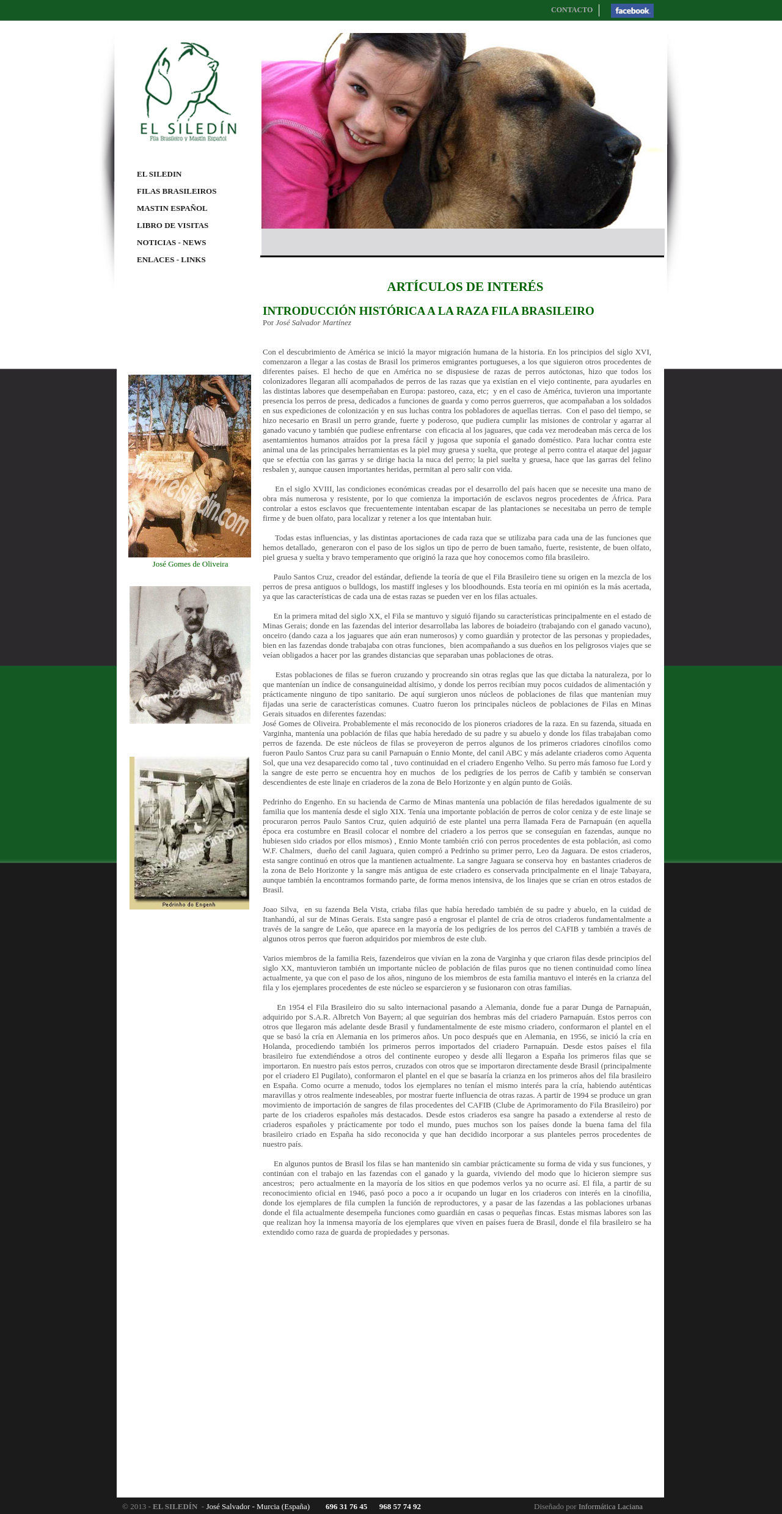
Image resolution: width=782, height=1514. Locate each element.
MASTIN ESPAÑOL (172, 208)
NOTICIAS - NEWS (171, 242)
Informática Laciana (611, 1506)
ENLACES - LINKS (171, 259)
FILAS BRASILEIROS (176, 191)
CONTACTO (572, 10)
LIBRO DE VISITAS (172, 225)
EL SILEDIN (159, 173)
